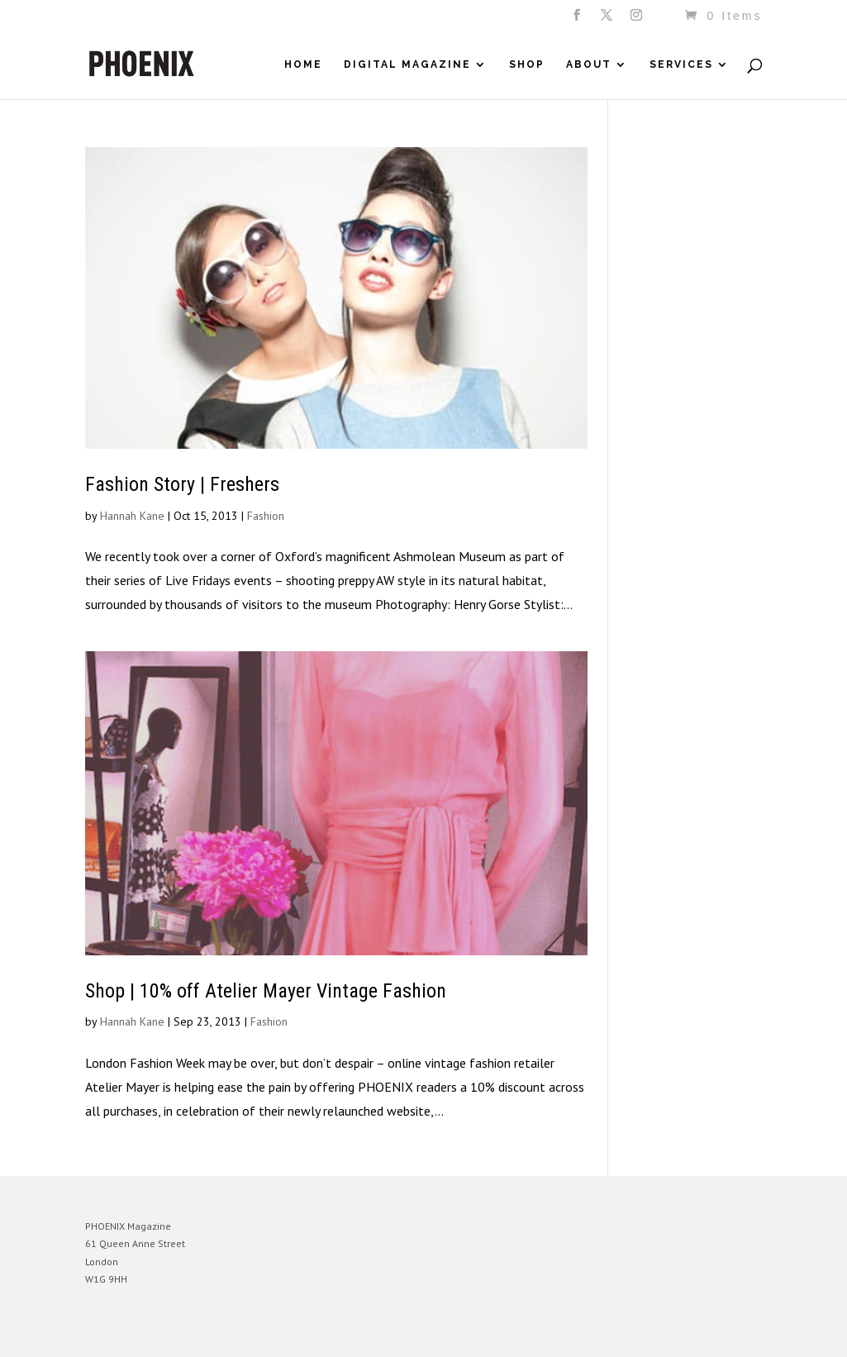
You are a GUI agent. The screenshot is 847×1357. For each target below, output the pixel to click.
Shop (527, 64)
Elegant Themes (162, 1332)
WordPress (265, 1332)
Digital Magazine (407, 64)
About (588, 64)
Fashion (265, 515)
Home (303, 64)
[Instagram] (637, 20)
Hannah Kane (132, 515)
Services (681, 64)
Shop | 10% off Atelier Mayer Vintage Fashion (265, 990)
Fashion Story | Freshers (182, 484)
